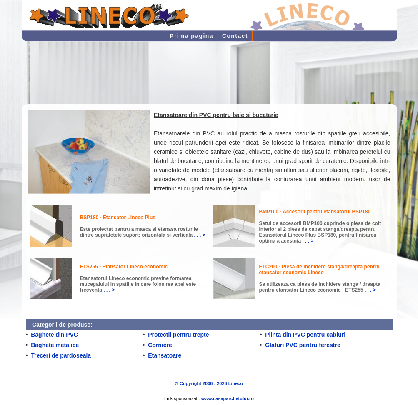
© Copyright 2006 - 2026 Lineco (209, 383)
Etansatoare (164, 355)
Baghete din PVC (54, 334)
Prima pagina (191, 35)
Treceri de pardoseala (61, 355)
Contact (235, 35)
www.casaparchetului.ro (227, 398)
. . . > (199, 235)
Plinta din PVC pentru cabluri (305, 334)
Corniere (160, 345)
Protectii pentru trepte (178, 334)
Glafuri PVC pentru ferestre (302, 345)
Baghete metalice (55, 345)
